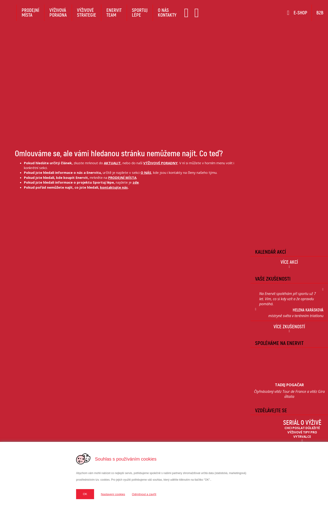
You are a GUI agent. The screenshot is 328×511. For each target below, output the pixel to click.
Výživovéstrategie (86, 12)
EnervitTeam (114, 12)
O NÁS (146, 172)
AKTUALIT (112, 163)
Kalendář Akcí (270, 252)
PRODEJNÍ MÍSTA (122, 177)
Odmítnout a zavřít (144, 494)
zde (136, 182)
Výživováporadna (58, 12)
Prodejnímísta (30, 12)
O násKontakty (167, 12)
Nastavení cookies (113, 494)
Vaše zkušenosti (273, 279)
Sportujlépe (140, 12)
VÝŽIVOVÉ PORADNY (160, 163)
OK (85, 494)
